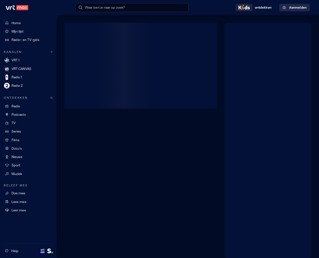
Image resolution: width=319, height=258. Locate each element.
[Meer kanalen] (51, 52)
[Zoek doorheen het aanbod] (51, 97)
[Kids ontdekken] (254, 8)
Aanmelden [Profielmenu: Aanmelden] (294, 7)
